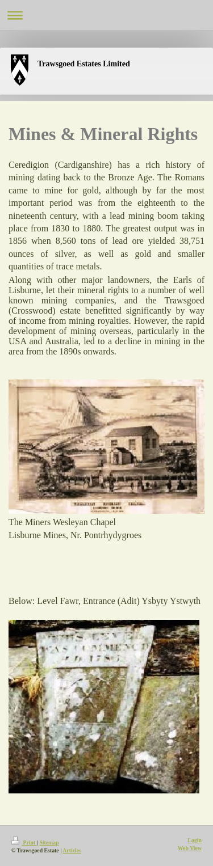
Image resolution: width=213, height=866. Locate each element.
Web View (190, 848)
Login (194, 840)
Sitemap (49, 842)
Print (24, 842)
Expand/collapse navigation (106, 15)
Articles (71, 850)
